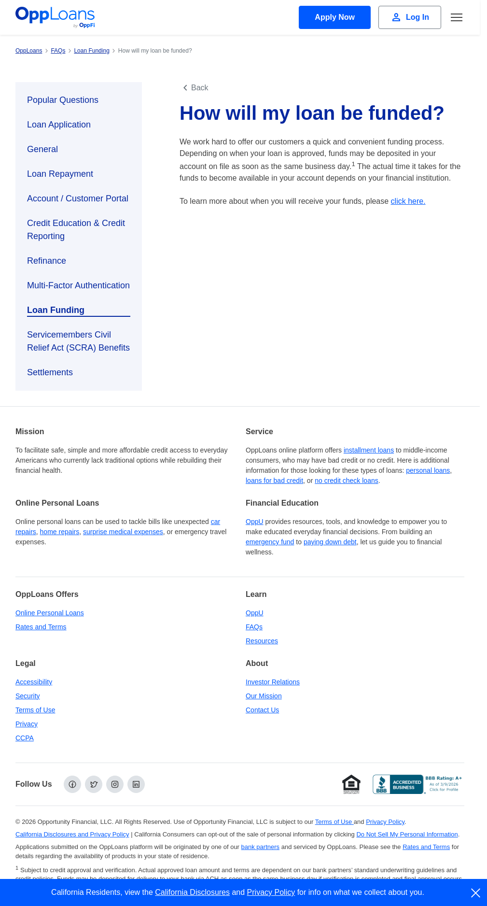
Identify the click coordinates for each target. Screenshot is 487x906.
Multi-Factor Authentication (78, 285)
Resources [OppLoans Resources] (262, 641)
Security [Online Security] (27, 696)
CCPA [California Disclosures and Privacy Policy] (24, 738)
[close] (476, 893)
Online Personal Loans (49, 613)
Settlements (50, 372)
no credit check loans (346, 480)
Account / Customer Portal (77, 198)
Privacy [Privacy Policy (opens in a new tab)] (26, 724)
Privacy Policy (271, 892)
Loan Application (59, 124)
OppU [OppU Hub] (255, 521)
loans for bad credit (274, 480)
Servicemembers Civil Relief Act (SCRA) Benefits (78, 341)
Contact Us (262, 710)
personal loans (428, 470)
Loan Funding (55, 310)
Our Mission (264, 696)
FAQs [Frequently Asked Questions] (254, 627)
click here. (408, 201)
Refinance (46, 261)
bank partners (260, 846)
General (42, 149)
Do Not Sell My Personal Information (407, 834)
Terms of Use (35, 710)
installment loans (369, 450)
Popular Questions (62, 100)
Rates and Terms (41, 627)
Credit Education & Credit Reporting (76, 229)
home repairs (60, 532)
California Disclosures (192, 892)
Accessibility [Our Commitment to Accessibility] (33, 682)
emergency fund (270, 542)
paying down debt (330, 542)
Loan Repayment (60, 174)
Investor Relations (273, 682)
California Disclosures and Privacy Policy (72, 834)
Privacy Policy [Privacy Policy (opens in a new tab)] (385, 821)
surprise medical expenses (123, 532)
